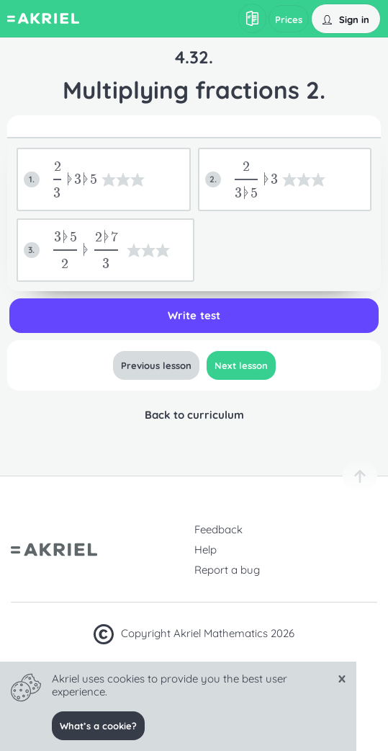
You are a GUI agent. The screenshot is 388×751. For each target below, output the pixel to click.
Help (205, 549)
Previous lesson (155, 365)
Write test (194, 315)
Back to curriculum (193, 415)
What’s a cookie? (98, 726)
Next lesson (240, 365)
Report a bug (227, 570)
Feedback (218, 529)
